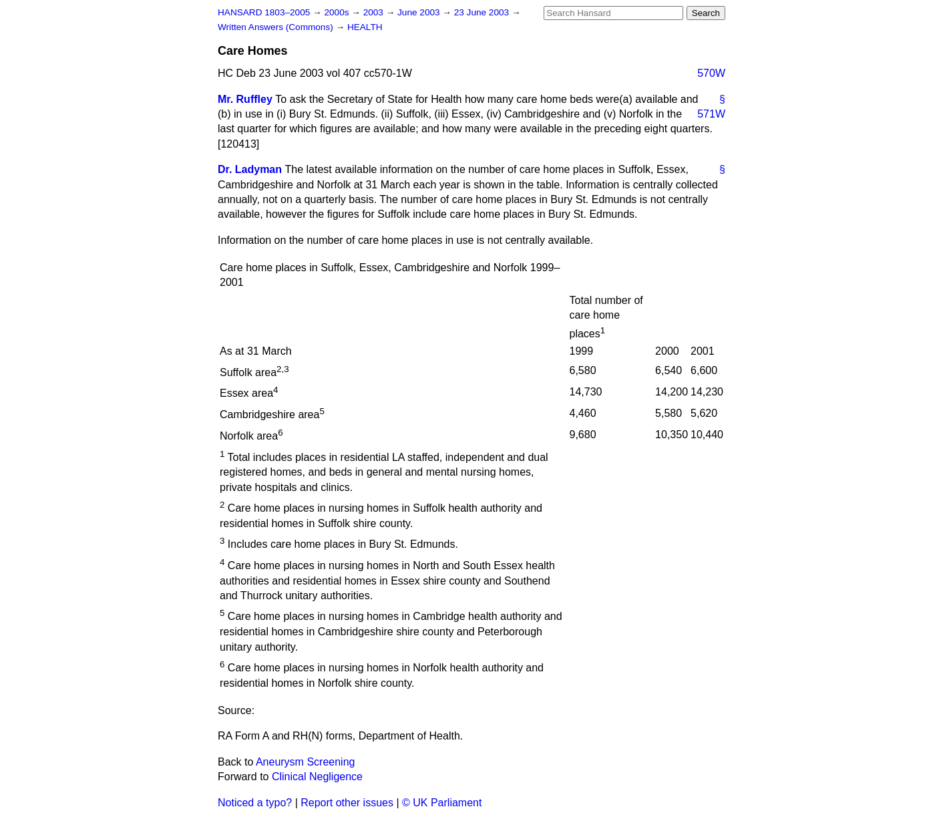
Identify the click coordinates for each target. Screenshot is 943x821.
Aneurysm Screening (305, 762)
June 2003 (419, 12)
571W (711, 114)
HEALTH (365, 27)
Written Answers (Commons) (277, 27)
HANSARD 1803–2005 (264, 12)
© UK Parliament (442, 802)
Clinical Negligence (317, 776)
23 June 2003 (483, 12)
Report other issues (347, 802)
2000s (337, 12)
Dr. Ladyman (250, 169)
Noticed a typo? (255, 802)
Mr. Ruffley (245, 99)
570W (711, 73)
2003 (374, 12)
